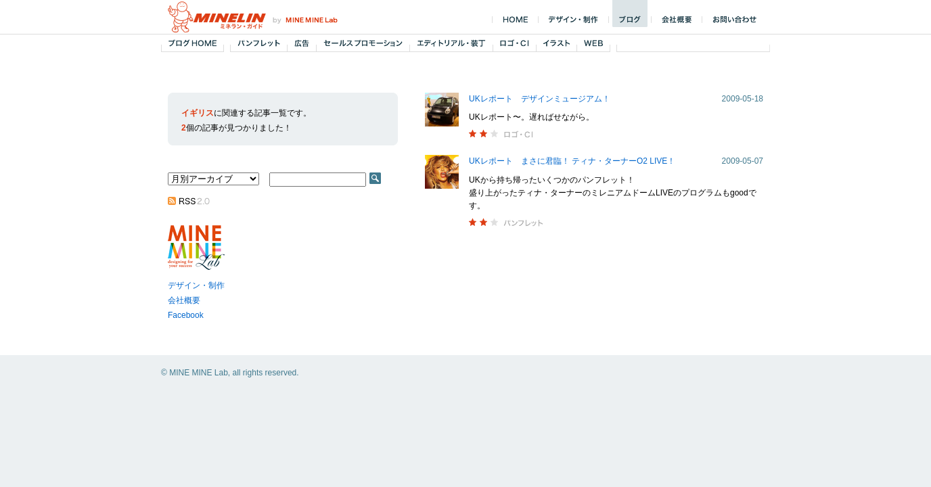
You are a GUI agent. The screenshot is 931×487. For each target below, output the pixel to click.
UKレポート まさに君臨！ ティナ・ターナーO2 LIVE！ (572, 161)
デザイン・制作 (196, 285)
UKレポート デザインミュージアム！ (539, 98)
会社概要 (184, 300)
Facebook (186, 315)
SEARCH (375, 178)
